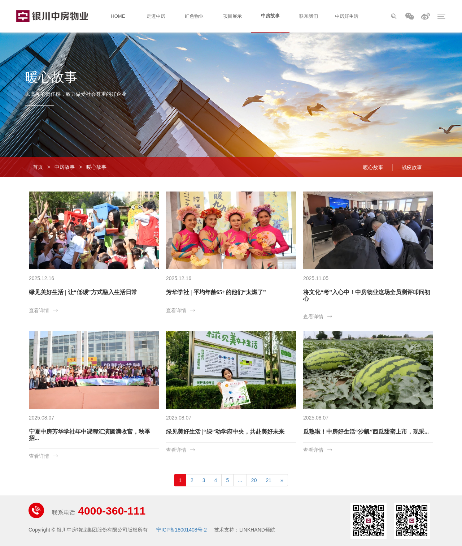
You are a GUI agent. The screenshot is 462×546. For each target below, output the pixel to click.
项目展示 (232, 16)
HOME (118, 16)
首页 (38, 167)
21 (268, 480)
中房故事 (270, 15)
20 (254, 480)
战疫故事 (412, 167)
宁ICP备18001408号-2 (181, 530)
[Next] (282, 480)
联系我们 (308, 16)
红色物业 (194, 16)
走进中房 (156, 16)
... (240, 480)
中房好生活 (346, 16)
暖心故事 (96, 167)
